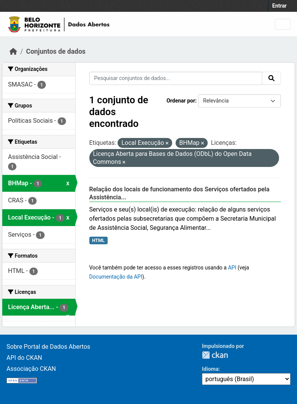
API (232, 268)
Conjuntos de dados (56, 51)
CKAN (215, 355)
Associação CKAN (31, 368)
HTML (98, 240)
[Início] (13, 51)
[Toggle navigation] (283, 24)
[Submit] (271, 78)
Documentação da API (115, 277)
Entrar (279, 6)
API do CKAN (24, 357)
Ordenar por (180, 101)
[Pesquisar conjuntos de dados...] (176, 78)
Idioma (210, 369)
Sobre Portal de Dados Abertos (48, 346)
